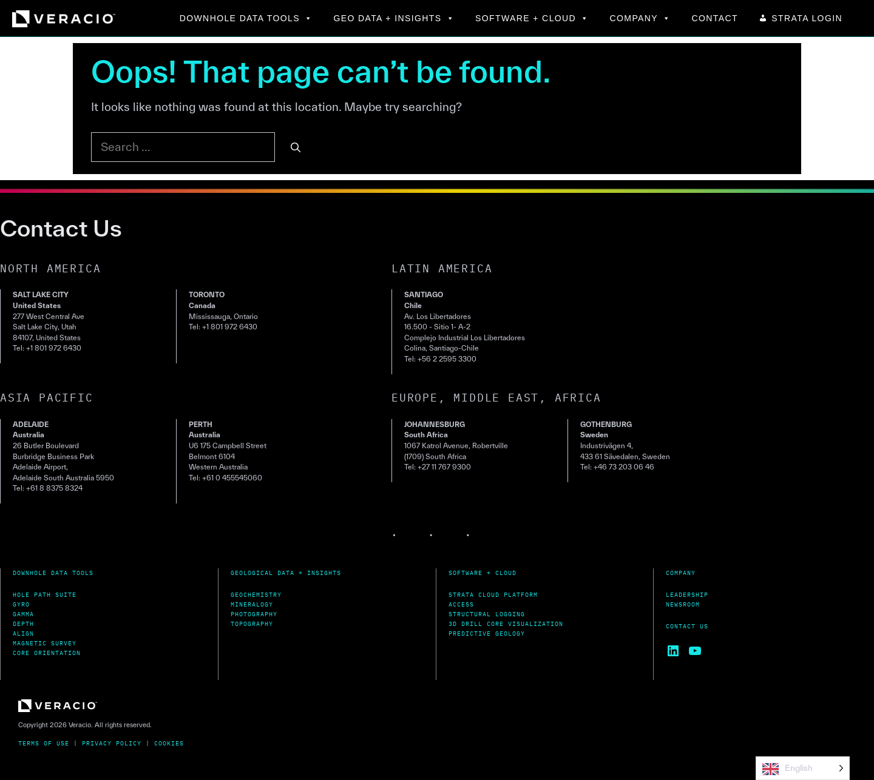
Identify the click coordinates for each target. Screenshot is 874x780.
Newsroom (683, 604)
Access (461, 604)
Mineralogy (252, 604)
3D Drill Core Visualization (506, 624)
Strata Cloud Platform (493, 595)
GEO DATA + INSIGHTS (394, 18)
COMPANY (640, 18)
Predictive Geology (487, 633)
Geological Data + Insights (286, 573)
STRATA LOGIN (806, 18)
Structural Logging (487, 614)
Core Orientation (47, 653)
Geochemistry (256, 595)
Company (681, 573)
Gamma (23, 614)
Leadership (687, 595)
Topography (252, 624)
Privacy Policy (111, 743)
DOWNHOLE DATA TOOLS (246, 18)
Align (23, 633)
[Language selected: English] (803, 768)
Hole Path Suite (44, 595)
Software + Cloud (483, 573)
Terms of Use (43, 743)
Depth (23, 624)
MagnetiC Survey (44, 643)
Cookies (169, 743)
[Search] (295, 147)
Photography (254, 614)
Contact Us (687, 626)
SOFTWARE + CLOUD (532, 18)
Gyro (21, 604)
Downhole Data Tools (53, 573)
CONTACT (715, 18)
